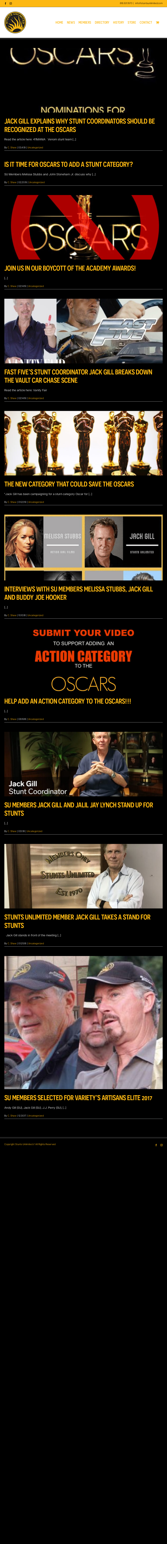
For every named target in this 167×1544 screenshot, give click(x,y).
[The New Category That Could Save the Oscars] (83, 443)
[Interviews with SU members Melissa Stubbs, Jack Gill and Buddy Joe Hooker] (83, 547)
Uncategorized (35, 148)
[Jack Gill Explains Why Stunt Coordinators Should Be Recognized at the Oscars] (83, 80)
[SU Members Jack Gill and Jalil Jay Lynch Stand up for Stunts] (83, 764)
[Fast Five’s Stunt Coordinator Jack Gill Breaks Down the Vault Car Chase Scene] (83, 331)
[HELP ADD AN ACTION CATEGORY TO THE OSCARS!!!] (83, 660)
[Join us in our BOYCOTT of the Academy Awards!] (83, 227)
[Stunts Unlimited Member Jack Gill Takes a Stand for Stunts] (83, 876)
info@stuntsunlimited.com (149, 3)
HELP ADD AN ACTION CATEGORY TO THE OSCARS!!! (67, 701)
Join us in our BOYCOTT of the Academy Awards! (70, 268)
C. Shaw (12, 148)
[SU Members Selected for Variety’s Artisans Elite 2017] (83, 1022)
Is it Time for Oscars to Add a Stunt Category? (68, 164)
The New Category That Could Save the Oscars (69, 484)
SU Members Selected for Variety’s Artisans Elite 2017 (78, 1098)
